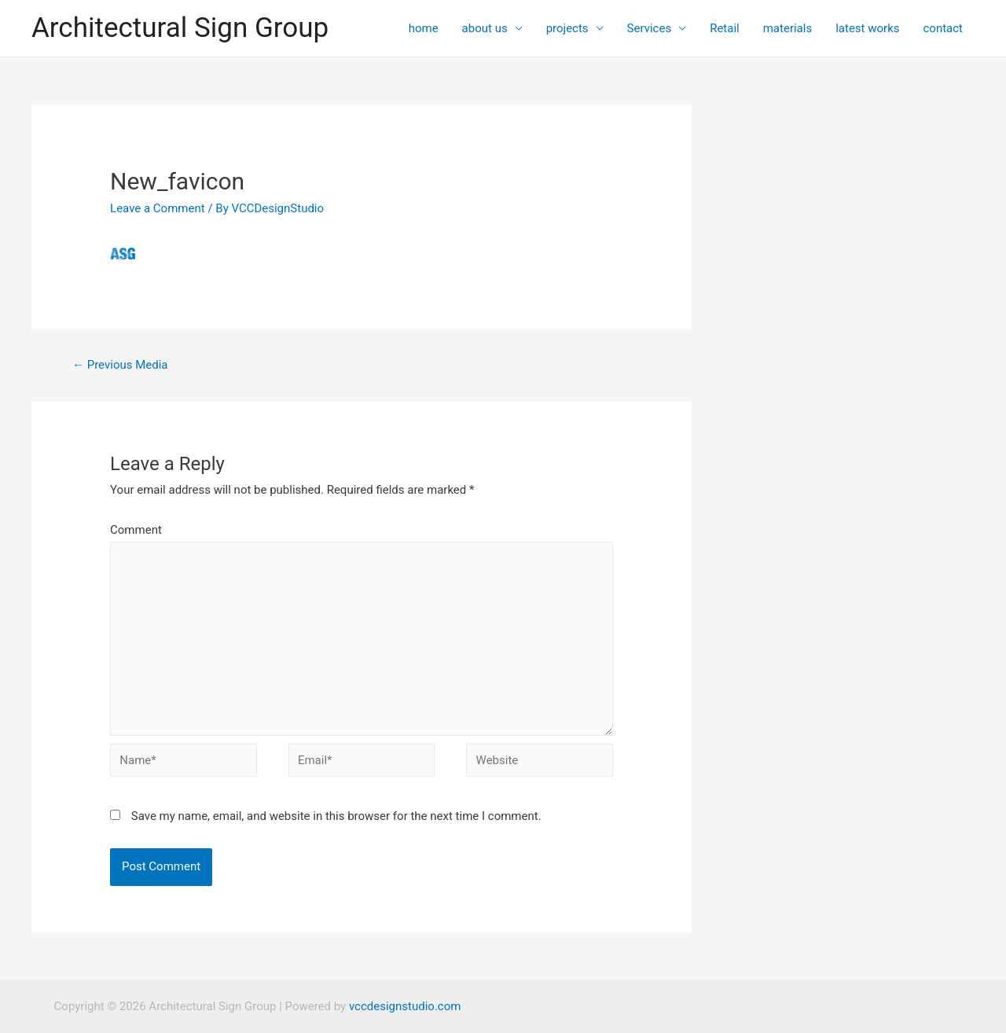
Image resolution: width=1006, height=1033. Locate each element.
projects (567, 28)
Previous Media (120, 365)
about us (485, 28)
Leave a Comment (157, 208)
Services (649, 28)
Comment (136, 530)
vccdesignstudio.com (405, 1006)
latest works (867, 28)
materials (787, 28)
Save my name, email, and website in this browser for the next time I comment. (336, 816)
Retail (725, 28)
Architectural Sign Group (180, 28)
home (424, 28)
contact (943, 28)
